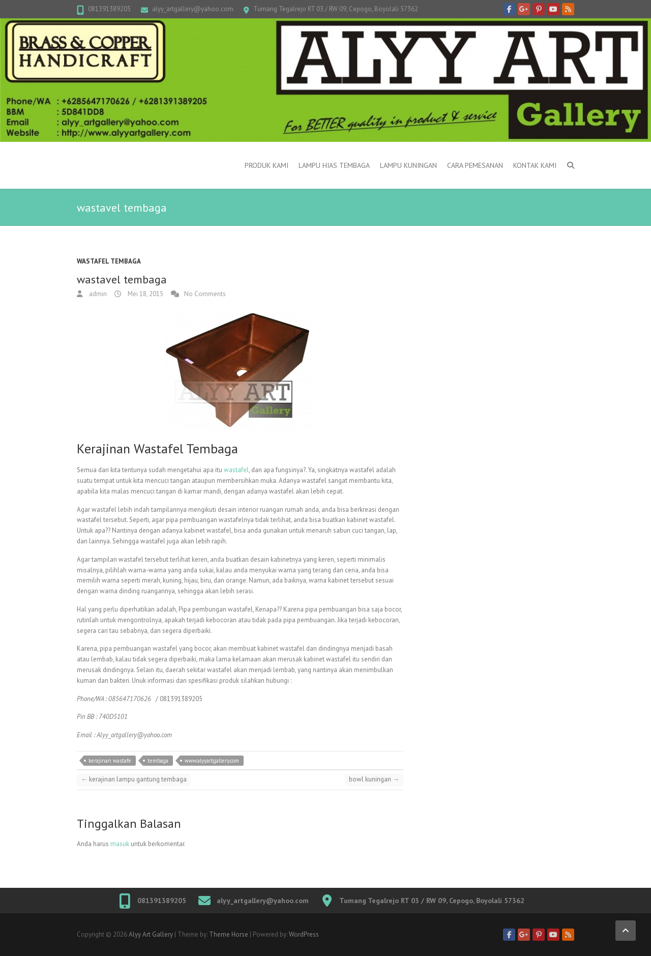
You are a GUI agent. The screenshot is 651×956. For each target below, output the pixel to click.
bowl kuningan (374, 779)
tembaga (157, 760)
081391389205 (109, 9)
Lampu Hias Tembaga (334, 165)
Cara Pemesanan (475, 165)
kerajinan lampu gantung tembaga (134, 779)
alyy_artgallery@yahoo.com (192, 9)
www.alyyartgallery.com (212, 760)
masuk (119, 843)
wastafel (236, 470)
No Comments (205, 293)
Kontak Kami (534, 165)
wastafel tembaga (109, 261)
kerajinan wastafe (109, 760)
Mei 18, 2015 (144, 293)
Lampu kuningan (408, 165)
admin (97, 293)
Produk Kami (266, 165)
